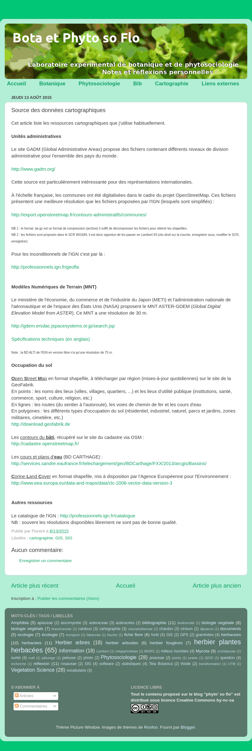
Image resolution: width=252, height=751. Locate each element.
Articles (24, 695)
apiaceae (45, 623)
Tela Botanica (161, 664)
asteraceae (98, 623)
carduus (85, 629)
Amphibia (20, 622)
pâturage (48, 658)
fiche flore (133, 634)
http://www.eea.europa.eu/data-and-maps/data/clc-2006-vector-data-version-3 (91, 483)
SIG (68, 538)
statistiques (131, 664)
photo (88, 658)
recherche (18, 664)
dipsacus (207, 629)
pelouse (69, 658)
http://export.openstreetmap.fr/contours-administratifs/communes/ (78, 214)
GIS (59, 538)
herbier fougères (166, 642)
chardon (166, 629)
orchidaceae (226, 651)
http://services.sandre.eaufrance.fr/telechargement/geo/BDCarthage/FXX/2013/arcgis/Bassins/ (109, 463)
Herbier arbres (72, 642)
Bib (137, 84)
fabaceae (93, 635)
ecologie (25, 634)
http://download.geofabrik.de (40, 424)
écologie (50, 634)
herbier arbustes (122, 642)
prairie (193, 658)
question (227, 658)
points (176, 658)
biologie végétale (27, 628)
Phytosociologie (99, 84)
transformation (209, 664)
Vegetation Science (33, 670)
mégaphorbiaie (126, 651)
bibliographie (154, 622)
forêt (155, 635)
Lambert (102, 651)
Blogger (187, 727)
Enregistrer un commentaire (45, 560)
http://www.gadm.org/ (33, 169)
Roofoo (151, 727)
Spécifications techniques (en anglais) (50, 339)
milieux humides (175, 651)
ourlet (15, 658)
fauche (112, 635)
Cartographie (171, 84)
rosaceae (69, 664)
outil (31, 658)
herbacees (231, 634)
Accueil (16, 84)
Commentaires (31, 706)
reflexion (41, 663)
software (106, 664)
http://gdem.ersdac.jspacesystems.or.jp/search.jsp (63, 325)
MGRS (149, 651)
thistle (186, 664)
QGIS (209, 658)
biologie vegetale (218, 622)
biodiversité (186, 623)
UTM (231, 664)
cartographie (41, 538)
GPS (184, 635)
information (71, 650)
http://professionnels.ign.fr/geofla (45, 267)
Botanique (52, 84)
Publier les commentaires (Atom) (68, 598)
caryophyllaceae (140, 629)
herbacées (32, 642)
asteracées (125, 623)
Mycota (202, 651)
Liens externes (220, 84)
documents (230, 628)
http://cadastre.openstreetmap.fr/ (45, 443)
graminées (205, 635)
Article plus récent (34, 585)
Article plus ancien (217, 585)
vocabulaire (76, 670)
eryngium (73, 635)
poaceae (157, 658)
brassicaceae (61, 629)
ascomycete (71, 623)
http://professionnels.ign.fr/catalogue (97, 515)
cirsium (186, 629)
